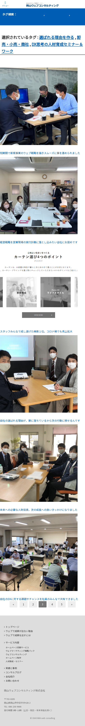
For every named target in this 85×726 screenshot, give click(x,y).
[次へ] (72, 604)
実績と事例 (11, 668)
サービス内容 (12, 642)
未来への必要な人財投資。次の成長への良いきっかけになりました (38, 510)
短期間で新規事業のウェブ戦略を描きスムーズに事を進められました (40, 153)
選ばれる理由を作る (30, 14)
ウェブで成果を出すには (18, 635)
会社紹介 (10, 676)
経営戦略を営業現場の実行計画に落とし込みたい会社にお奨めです (39, 242)
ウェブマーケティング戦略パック (20, 650)
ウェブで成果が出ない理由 (19, 631)
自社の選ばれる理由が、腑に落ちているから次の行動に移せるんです (40, 420)
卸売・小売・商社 (56, 14)
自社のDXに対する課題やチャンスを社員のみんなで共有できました (39, 599)
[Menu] (5, 4)
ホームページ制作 (13, 657)
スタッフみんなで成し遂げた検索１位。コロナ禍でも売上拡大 (36, 331)
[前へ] (13, 604)
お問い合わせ (12, 680)
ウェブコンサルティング (16, 654)
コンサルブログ (13, 672)
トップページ (12, 626)
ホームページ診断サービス (17, 647)
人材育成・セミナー (14, 661)
